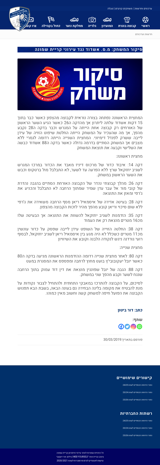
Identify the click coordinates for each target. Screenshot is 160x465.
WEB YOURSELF (80, 456)
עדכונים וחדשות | (143, 8)
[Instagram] (133, 326)
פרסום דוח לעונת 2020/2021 (70, 460)
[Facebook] (121, 326)
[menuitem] (142, 8)
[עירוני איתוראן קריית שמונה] (20, 19)
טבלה (110, 8)
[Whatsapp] (139, 326)
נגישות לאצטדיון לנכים (93, 460)
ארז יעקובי (61, 456)
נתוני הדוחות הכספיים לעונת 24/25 (137, 384)
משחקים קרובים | (123, 8)
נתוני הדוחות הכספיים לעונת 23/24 (137, 392)
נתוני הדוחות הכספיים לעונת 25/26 (137, 399)
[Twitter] (127, 326)
